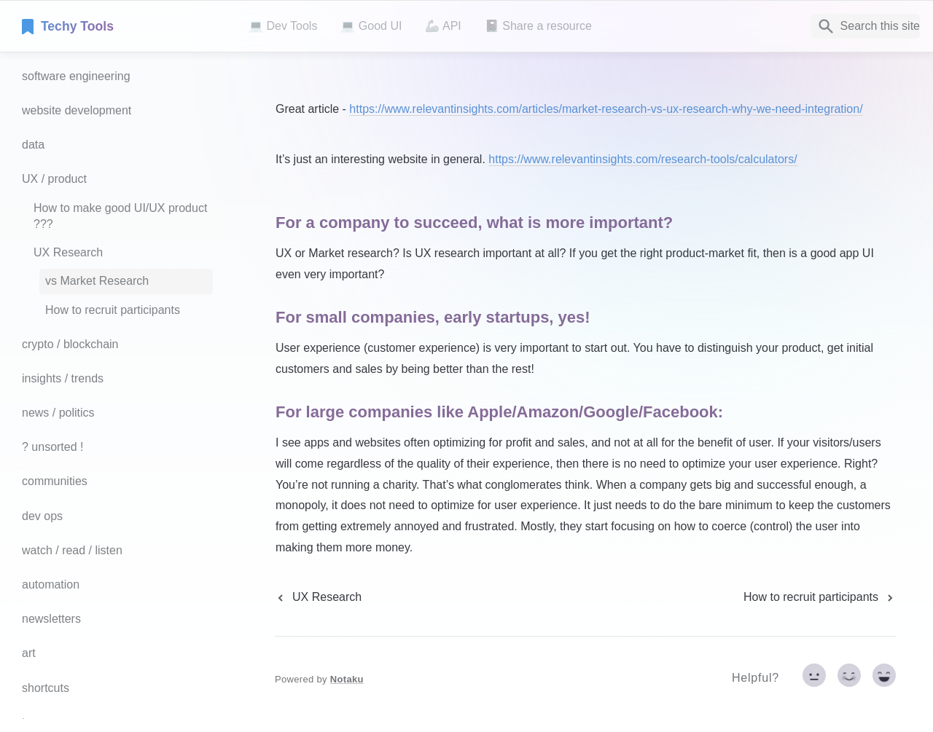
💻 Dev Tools (283, 26)
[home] (123, 26)
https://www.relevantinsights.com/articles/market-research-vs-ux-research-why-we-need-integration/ (605, 109)
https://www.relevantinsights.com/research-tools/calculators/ (642, 159)
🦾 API (443, 26)
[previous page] (318, 597)
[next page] (819, 597)
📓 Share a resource (538, 26)
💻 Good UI (371, 26)
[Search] (865, 26)
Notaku (347, 679)
